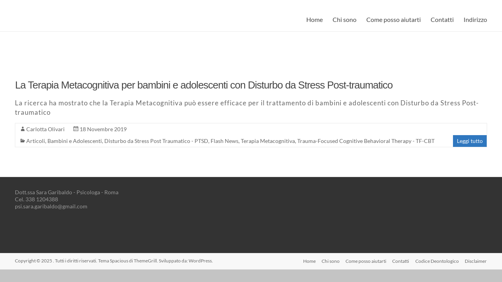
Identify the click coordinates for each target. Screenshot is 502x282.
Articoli (35, 140)
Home (314, 19)
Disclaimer (476, 261)
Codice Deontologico (437, 261)
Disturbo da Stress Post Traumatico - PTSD (156, 140)
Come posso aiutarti (393, 19)
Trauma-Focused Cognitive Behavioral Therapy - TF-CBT (366, 140)
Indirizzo (475, 19)
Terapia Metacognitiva (268, 140)
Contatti (442, 19)
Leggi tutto (470, 140)
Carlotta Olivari (45, 129)
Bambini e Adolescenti (74, 140)
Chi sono (344, 19)
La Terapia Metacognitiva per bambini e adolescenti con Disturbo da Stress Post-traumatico (204, 85)
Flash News (224, 140)
